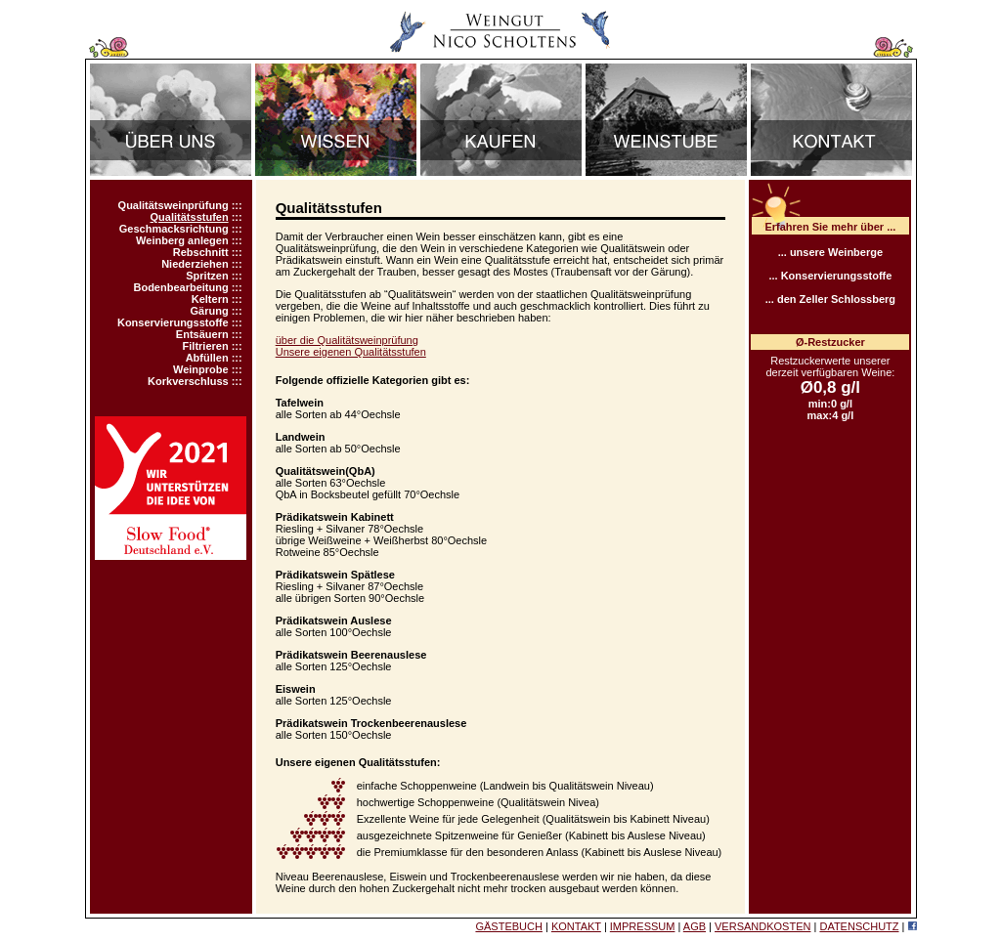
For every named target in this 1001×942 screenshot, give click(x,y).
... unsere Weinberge (830, 252)
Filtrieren (206, 346)
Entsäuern (202, 334)
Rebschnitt (201, 252)
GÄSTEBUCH (508, 926)
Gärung (210, 311)
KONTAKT (576, 926)
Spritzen (207, 275)
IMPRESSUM (642, 926)
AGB (694, 926)
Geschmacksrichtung (174, 229)
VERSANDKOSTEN (762, 926)
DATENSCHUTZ (858, 926)
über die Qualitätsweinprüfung (347, 340)
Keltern (210, 299)
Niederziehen (194, 264)
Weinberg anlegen (182, 240)
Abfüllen (207, 358)
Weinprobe (201, 369)
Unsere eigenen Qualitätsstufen (351, 352)
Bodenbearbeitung (180, 287)
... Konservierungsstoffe (830, 275)
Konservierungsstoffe (173, 322)
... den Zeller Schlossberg (830, 299)
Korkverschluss (188, 381)
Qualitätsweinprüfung (173, 205)
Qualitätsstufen (190, 217)
